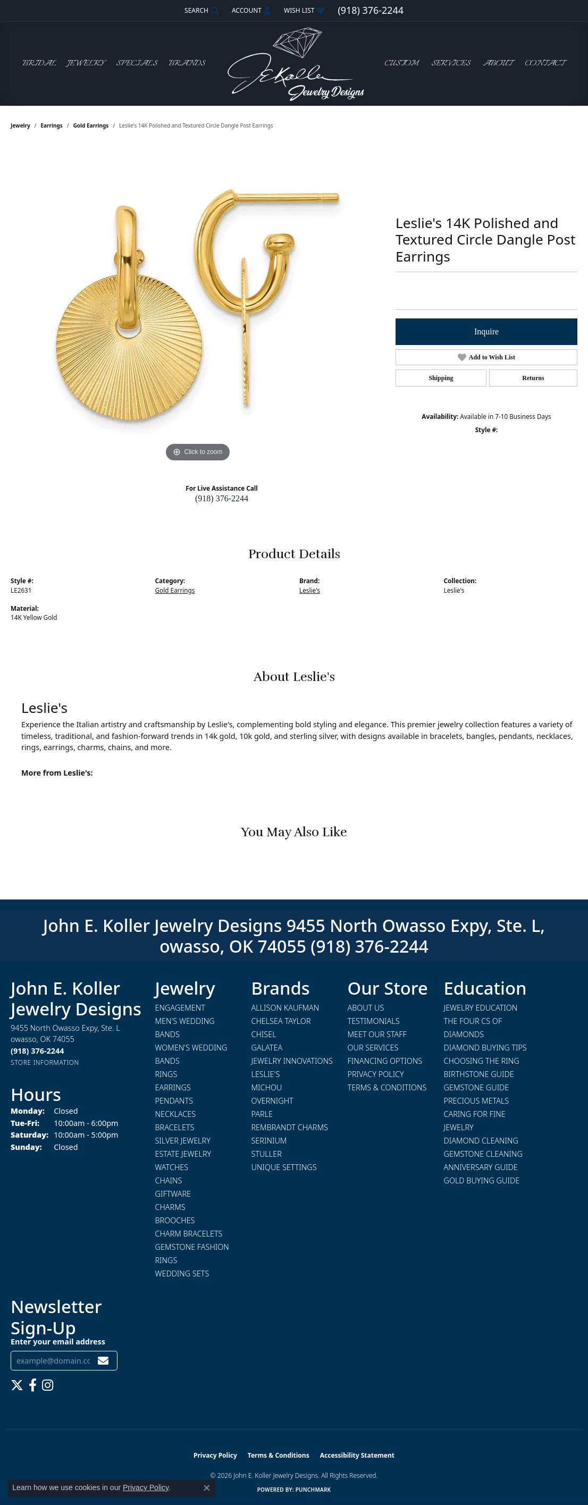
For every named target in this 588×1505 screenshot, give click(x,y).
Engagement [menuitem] (180, 1008)
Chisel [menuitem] (263, 1034)
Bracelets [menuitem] (175, 1127)
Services (451, 64)
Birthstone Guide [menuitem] (479, 1074)
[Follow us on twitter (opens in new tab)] (17, 1385)
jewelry (20, 125)
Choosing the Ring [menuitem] (481, 1061)
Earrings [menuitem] (173, 1087)
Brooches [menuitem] (175, 1220)
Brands (187, 64)
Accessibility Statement (357, 1455)
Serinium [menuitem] (269, 1141)
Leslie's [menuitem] (265, 1074)
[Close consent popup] (207, 1488)
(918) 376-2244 (221, 498)
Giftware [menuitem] (173, 1194)
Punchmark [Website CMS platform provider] (313, 1489)
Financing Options (385, 1061)
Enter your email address (58, 1341)
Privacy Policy (376, 1074)
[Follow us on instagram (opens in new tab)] (47, 1385)
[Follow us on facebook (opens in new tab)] (33, 1385)
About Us (366, 1008)
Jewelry (86, 64)
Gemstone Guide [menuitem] (476, 1087)
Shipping (441, 378)
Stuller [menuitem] (266, 1154)
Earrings (52, 125)
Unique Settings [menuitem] (284, 1167)
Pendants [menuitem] (174, 1101)
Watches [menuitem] (172, 1167)
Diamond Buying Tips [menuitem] (485, 1047)
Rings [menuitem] (166, 1074)
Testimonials (374, 1021)
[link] (370, 10)
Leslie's (309, 590)
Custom (401, 64)
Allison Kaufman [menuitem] (285, 1008)
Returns (533, 378)
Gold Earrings (91, 125)
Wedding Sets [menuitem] (182, 1273)
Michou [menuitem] (266, 1087)
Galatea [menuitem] (267, 1047)
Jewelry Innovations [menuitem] (292, 1061)
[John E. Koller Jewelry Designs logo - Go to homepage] (294, 63)
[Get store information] (45, 1062)
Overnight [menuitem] (272, 1101)
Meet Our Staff (377, 1034)
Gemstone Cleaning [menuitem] (483, 1154)
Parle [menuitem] (262, 1114)
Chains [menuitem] (168, 1180)
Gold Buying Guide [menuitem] (482, 1180)
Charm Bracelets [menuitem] (189, 1234)
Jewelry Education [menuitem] (481, 1008)
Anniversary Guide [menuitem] (481, 1167)
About (497, 64)
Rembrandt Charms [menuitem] (289, 1127)
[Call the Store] (37, 1051)
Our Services (373, 1047)
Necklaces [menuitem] (175, 1114)
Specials (136, 64)
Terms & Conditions (387, 1087)
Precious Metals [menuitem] (476, 1101)
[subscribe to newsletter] (103, 1360)
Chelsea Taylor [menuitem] (281, 1021)
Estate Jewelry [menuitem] (183, 1154)
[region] (197, 305)
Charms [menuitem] (170, 1207)
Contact (544, 64)
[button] (200, 10)
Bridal (39, 64)
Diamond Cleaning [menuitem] (481, 1141)
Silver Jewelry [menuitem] (183, 1141)
